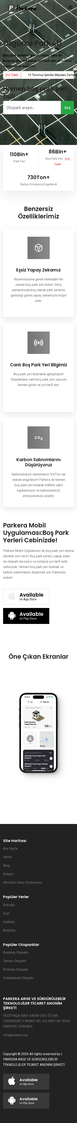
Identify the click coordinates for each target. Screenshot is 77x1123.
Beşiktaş (9, 930)
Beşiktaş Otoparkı (15, 952)
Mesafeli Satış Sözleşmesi (22, 882)
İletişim (8, 874)
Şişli (6, 913)
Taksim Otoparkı (14, 961)
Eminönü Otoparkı (15, 969)
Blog (6, 865)
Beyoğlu (9, 905)
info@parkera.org (15, 1035)
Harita (7, 857)
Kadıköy (9, 922)
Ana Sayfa (10, 848)
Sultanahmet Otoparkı (18, 978)
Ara (67, 107)
